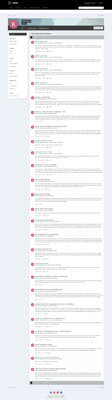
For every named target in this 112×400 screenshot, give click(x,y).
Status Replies (13, 44)
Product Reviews (13, 95)
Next (36, 37)
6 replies (46, 229)
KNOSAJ (37, 43)
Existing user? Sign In (90, 3)
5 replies (48, 326)
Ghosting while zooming (41, 263)
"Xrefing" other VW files (43, 249)
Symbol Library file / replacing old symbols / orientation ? (55, 304)
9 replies (49, 51)
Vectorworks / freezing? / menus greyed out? (50, 126)
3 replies (46, 271)
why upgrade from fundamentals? (44, 220)
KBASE (24, 7)
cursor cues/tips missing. (43, 344)
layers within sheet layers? (44, 209)
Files (11, 83)
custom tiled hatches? (42, 179)
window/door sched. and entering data (48, 289)
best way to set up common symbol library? (47, 357)
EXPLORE (11, 7)
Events (11, 60)
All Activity (12, 34)
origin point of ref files (42, 194)
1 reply (48, 136)
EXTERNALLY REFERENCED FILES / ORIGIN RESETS (50, 318)
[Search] (84, 8)
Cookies (62, 396)
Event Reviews (13, 66)
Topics (11, 51)
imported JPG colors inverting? (43, 140)
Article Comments (14, 76)
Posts (11, 53)
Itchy (45, 265)
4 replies (49, 147)
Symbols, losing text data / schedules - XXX (50, 112)
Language (50, 396)
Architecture (51, 181)
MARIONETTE (46, 7)
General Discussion (58, 43)
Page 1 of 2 (45, 37)
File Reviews (12, 88)
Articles (11, 73)
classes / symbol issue (41, 41)
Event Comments (13, 63)
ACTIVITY (18, 7)
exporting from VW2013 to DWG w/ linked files (51, 276)
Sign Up (100, 3)
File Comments (13, 86)
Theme (57, 396)
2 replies (46, 259)
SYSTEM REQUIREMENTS (34, 7)
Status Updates (13, 41)
